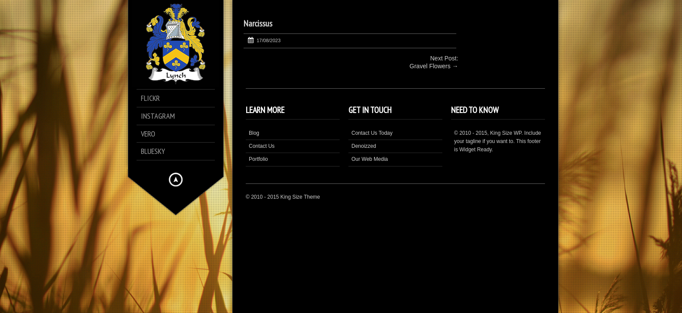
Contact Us (261, 146)
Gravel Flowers (430, 66)
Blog (254, 133)
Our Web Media (369, 159)
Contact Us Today (372, 133)
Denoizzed (363, 146)
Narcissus (258, 23)
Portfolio (258, 159)
